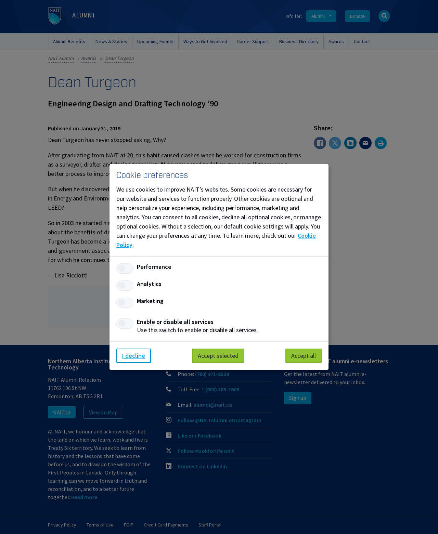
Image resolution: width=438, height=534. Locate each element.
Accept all (303, 356)
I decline (133, 356)
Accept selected (218, 356)
